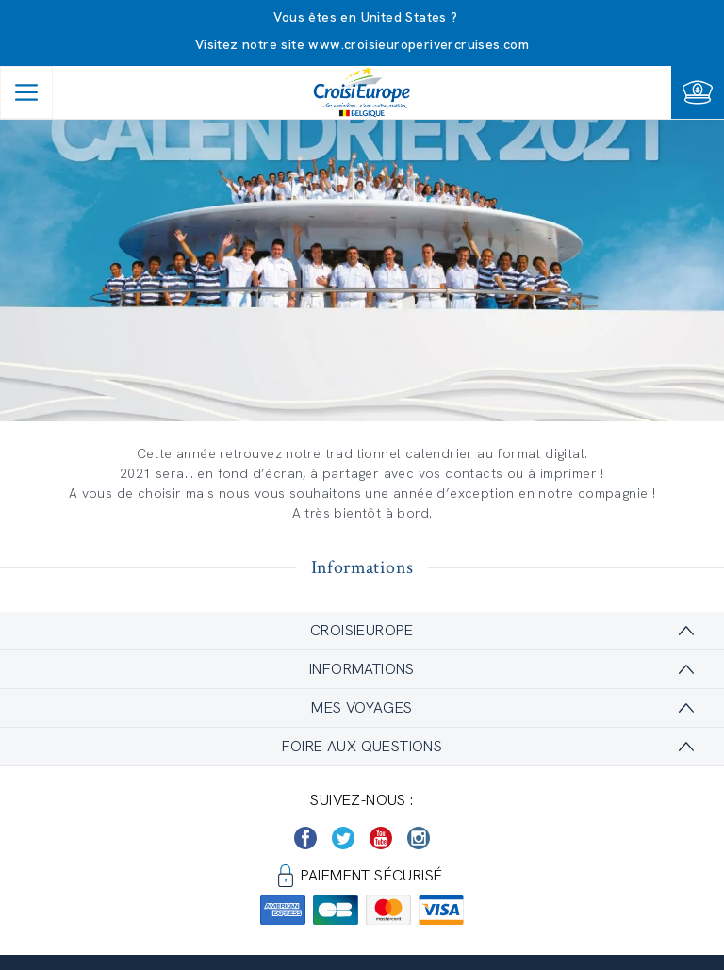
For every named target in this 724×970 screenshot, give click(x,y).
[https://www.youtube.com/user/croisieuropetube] (381, 838)
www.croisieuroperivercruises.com (418, 44)
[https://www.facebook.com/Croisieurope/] (305, 838)
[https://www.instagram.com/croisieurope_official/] (418, 838)
